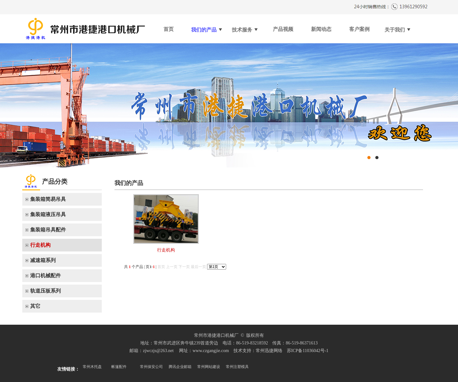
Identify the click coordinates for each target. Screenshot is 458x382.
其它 (35, 306)
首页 (168, 29)
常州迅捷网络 (269, 350)
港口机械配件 (45, 275)
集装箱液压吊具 (48, 214)
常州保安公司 (151, 366)
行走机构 (40, 245)
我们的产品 (207, 27)
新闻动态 (321, 29)
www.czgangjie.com (210, 350)
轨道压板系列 (45, 291)
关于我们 (398, 27)
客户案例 (359, 29)
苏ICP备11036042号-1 (308, 350)
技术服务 (245, 27)
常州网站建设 (208, 366)
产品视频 (283, 29)
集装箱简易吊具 (48, 199)
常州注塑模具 (237, 366)
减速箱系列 (43, 260)
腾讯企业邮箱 (180, 366)
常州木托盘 (92, 366)
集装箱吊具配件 (48, 229)
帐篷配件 (119, 366)
